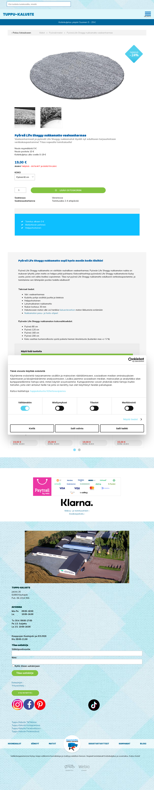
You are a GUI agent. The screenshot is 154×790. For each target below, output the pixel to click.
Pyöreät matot (55, 32)
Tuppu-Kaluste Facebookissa (26, 728)
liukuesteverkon (68, 309)
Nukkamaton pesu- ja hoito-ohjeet (41, 313)
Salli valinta (77, 428)
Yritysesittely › (18, 685)
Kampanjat (124, 744)
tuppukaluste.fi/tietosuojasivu (48, 391)
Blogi (143, 744)
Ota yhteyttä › (25, 693)
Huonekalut (14, 744)
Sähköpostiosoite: (21, 649)
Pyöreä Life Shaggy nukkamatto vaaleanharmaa (90, 32)
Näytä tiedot (130, 419)
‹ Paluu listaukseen (21, 32)
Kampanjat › (17, 682)
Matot (42, 32)
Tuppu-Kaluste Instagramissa (26, 725)
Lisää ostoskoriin (68, 190)
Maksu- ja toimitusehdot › (77, 510)
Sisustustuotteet (98, 744)
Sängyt (35, 744)
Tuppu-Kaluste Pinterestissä (25, 731)
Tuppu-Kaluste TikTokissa (24, 722)
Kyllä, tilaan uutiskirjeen (27, 666)
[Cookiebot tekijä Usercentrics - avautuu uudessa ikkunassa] (130, 360)
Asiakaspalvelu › (77, 513)
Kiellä (32, 428)
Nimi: (14, 657)
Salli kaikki (122, 428)
